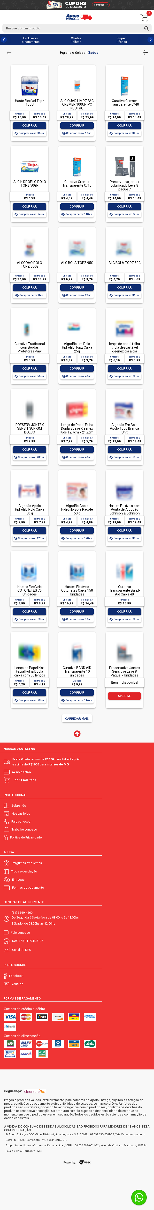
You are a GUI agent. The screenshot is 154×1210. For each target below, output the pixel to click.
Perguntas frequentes (27, 863)
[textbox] (77, 28)
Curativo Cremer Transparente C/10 (77, 183)
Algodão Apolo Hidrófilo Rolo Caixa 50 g (29, 509)
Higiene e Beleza (72, 52)
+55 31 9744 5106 (31, 941)
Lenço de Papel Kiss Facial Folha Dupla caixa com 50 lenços (29, 671)
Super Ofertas (121, 40)
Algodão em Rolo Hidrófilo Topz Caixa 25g (77, 347)
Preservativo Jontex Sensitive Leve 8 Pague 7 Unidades (124, 671)
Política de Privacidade (26, 837)
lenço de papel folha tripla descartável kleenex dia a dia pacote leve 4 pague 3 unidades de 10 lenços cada (124, 353)
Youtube (17, 984)
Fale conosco (21, 821)
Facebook (16, 976)
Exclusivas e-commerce (30, 40)
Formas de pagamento (28, 887)
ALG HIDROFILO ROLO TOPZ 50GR (29, 183)
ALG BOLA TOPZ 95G (77, 263)
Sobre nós (18, 805)
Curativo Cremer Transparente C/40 (124, 102)
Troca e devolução (24, 871)
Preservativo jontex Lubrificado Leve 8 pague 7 (124, 185)
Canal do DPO (21, 950)
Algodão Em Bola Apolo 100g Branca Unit (124, 428)
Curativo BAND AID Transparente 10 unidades (77, 671)
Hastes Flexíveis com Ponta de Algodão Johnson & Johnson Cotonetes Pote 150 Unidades (124, 513)
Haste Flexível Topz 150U (29, 102)
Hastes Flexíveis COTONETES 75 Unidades (29, 590)
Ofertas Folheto (76, 40)
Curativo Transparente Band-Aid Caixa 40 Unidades (124, 592)
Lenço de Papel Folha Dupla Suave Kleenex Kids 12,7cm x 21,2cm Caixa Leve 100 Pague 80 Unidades (77, 432)
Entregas (18, 879)
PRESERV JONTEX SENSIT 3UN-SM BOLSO (29, 428)
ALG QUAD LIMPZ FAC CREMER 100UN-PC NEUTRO (77, 104)
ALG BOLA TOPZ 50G (124, 263)
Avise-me (124, 696)
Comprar (29, 125)
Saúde (93, 52)
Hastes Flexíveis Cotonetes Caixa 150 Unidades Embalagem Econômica (77, 594)
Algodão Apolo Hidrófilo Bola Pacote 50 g (77, 509)
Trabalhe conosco (24, 829)
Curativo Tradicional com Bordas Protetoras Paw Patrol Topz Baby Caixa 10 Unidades (30, 351)
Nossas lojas (21, 813)
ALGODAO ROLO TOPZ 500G (29, 264)
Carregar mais (77, 718)
